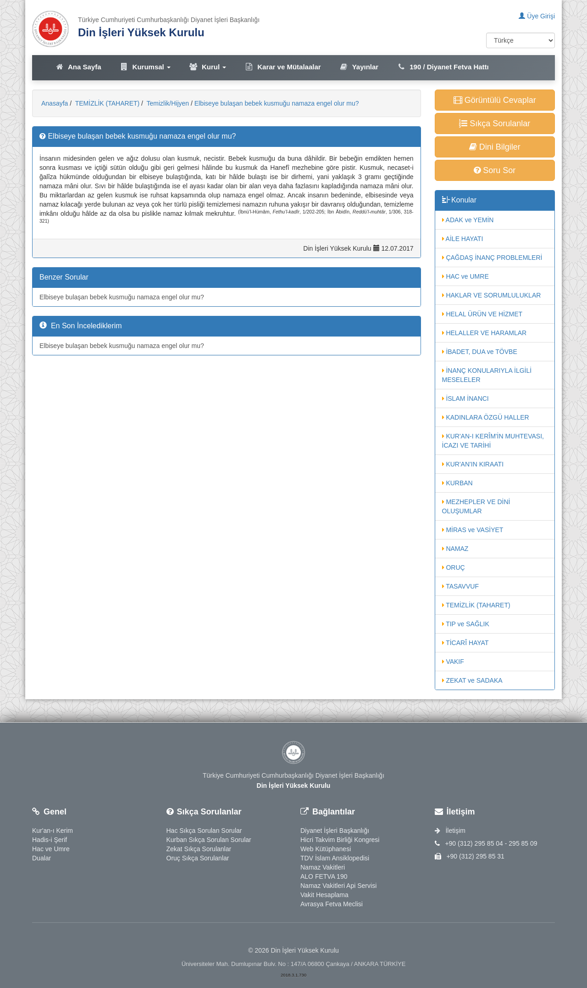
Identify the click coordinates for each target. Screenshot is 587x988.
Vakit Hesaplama (324, 894)
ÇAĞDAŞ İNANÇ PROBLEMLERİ (492, 257)
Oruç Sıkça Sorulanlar (197, 858)
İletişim (450, 830)
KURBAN (457, 483)
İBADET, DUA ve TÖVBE (479, 351)
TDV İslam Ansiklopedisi (334, 858)
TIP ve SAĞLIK (465, 624)
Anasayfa (54, 103)
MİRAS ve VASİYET (473, 529)
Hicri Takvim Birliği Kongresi (339, 839)
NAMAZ (455, 548)
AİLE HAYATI (462, 238)
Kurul (207, 67)
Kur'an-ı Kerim (52, 830)
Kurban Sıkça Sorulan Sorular (208, 839)
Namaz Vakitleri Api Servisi (338, 885)
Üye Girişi (537, 16)
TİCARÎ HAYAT (465, 642)
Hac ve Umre (51, 849)
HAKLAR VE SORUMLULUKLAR (491, 295)
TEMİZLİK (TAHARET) (106, 103)
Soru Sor (494, 170)
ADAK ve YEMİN (468, 220)
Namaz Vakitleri (322, 867)
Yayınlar (359, 67)
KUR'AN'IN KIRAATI (473, 464)
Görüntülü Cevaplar (495, 100)
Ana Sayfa (78, 67)
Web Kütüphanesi (325, 849)
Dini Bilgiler (495, 147)
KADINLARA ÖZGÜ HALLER (485, 417)
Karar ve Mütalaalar (282, 67)
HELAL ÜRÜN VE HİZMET (482, 314)
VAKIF (453, 661)
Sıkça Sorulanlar (494, 123)
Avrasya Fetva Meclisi (331, 904)
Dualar (41, 858)
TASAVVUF (460, 586)
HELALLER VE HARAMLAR (484, 333)
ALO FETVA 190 (323, 876)
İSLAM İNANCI (465, 398)
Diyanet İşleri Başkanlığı (334, 830)
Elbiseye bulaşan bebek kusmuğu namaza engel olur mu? (276, 103)
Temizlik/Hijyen (167, 103)
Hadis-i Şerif (49, 839)
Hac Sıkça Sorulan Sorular (204, 830)
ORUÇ (453, 567)
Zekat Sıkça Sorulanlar (199, 849)
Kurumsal (145, 67)
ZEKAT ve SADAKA (472, 680)
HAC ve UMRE (465, 276)
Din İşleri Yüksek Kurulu (141, 32)
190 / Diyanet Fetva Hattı (443, 67)
